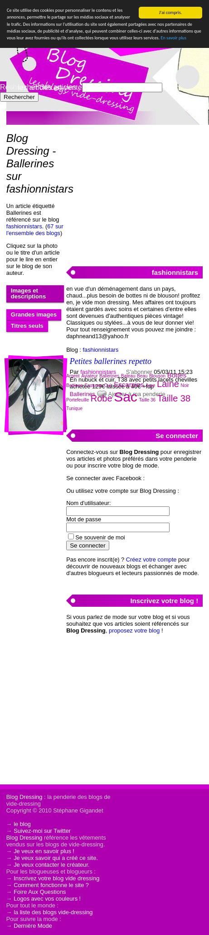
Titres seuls (27, 325)
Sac (125, 396)
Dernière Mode (33, 925)
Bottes (177, 375)
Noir (185, 385)
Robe (101, 398)
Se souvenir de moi (100, 537)
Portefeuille (77, 399)
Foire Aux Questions (40, 891)
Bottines (74, 385)
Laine (168, 384)
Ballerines (109, 375)
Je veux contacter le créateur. (51, 864)
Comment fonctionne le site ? (51, 885)
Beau (142, 375)
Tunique (74, 408)
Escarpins (129, 384)
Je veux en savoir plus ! (44, 851)
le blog (22, 824)
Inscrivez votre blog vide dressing (56, 878)
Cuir (108, 385)
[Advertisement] (134, 190)
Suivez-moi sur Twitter (42, 830)
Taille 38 (173, 398)
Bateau (128, 375)
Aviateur (89, 375)
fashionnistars (24, 226)
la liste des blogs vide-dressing (53, 912)
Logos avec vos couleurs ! (47, 898)
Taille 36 (147, 399)
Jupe (151, 385)
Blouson (157, 375)
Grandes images (34, 314)
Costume (93, 385)
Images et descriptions (28, 293)
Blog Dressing (24, 796)
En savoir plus (173, 38)
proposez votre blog (134, 630)
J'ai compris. (170, 12)
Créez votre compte (151, 559)
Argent (72, 375)
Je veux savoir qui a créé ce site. (56, 858)
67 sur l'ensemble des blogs (34, 229)
